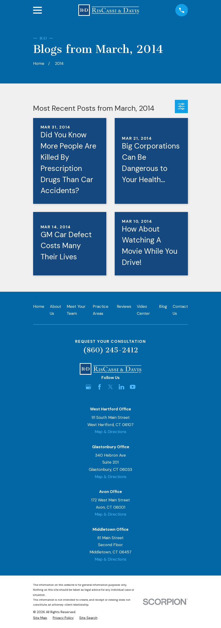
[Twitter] (110, 387)
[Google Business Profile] (88, 387)
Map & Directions (110, 431)
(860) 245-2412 (110, 350)
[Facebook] (99, 387)
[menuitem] (40, 618)
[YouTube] (132, 387)
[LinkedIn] (121, 387)
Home (38, 306)
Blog (163, 306)
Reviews (124, 306)
